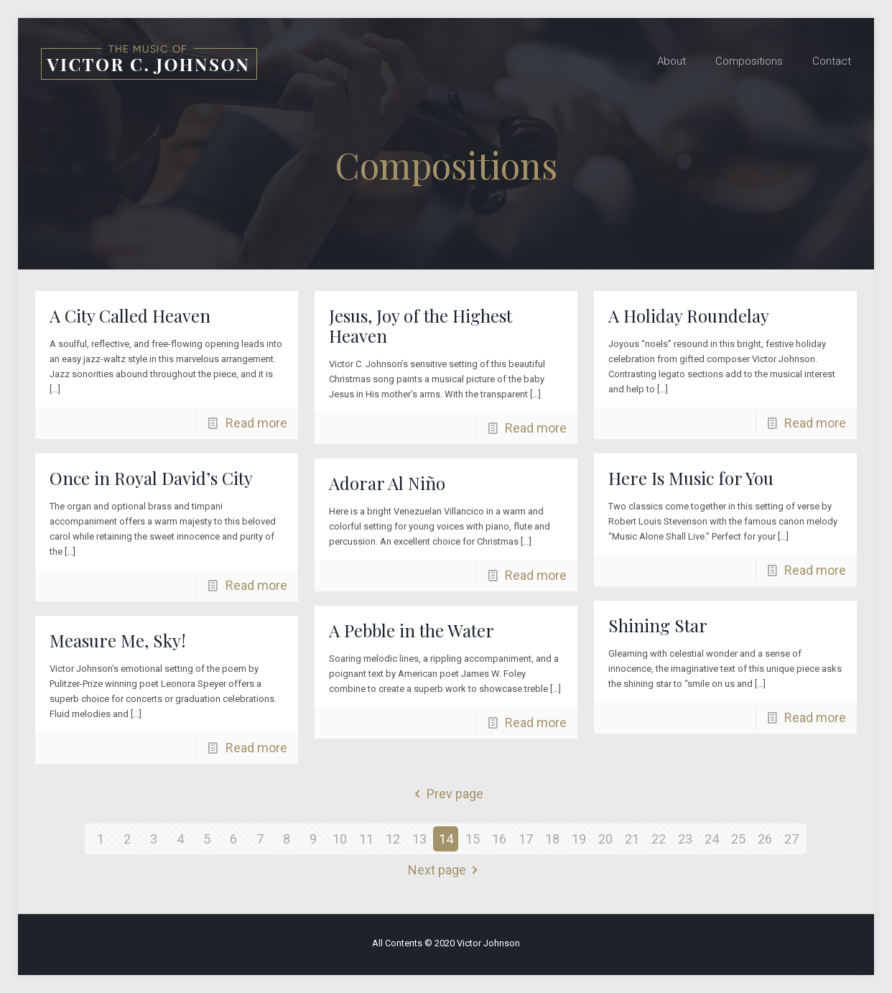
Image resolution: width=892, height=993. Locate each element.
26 (765, 838)
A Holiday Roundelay (688, 315)
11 (366, 838)
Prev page (446, 793)
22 (658, 838)
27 (791, 838)
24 (712, 838)
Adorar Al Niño (387, 482)
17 (526, 838)
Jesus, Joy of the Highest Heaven (420, 325)
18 (552, 838)
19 (579, 838)
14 (446, 838)
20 (605, 838)
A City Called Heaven (130, 315)
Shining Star (657, 625)
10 (340, 838)
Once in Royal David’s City (151, 477)
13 (419, 838)
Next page (446, 869)
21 (632, 838)
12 (393, 838)
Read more (256, 422)
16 (499, 838)
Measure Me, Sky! (118, 640)
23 (685, 838)
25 (738, 838)
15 (472, 838)
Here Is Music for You (690, 477)
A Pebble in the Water (411, 630)
